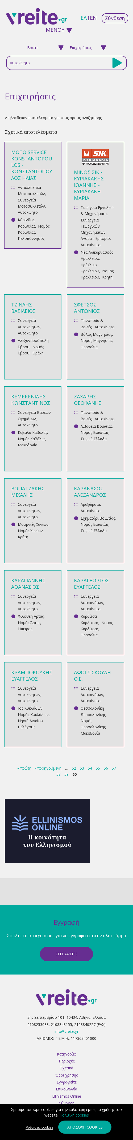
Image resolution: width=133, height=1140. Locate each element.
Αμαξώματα (90, 504)
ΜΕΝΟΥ (55, 29)
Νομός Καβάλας (31, 438)
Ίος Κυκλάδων (30, 708)
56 (106, 768)
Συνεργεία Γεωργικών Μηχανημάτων (93, 226)
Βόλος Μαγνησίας (96, 334)
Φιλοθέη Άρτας (31, 616)
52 (74, 768)
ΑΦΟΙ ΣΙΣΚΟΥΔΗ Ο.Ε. (92, 675)
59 (66, 774)
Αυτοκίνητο (28, 212)
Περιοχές (66, 1061)
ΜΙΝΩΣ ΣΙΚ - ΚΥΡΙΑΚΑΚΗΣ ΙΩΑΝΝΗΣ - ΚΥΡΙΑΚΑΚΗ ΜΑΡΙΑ (89, 185)
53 (82, 768)
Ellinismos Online (66, 1096)
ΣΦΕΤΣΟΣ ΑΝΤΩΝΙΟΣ (87, 307)
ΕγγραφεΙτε (66, 953)
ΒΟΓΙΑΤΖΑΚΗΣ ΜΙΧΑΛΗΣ (27, 491)
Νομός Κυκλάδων (33, 714)
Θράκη (38, 352)
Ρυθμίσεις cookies (39, 1128)
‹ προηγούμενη (48, 768)
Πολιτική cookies (74, 1115)
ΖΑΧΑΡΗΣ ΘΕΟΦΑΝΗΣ (88, 399)
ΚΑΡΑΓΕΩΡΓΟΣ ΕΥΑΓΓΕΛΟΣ (91, 583)
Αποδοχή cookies (85, 1127)
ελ (84, 17)
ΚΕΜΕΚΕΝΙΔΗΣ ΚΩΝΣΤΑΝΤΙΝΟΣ (30, 399)
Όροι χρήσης (66, 1075)
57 (114, 768)
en (93, 17)
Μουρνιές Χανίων (33, 524)
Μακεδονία (27, 444)
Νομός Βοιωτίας (95, 432)
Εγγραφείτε (67, 1082)
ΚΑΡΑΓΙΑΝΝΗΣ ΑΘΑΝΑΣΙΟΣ (28, 583)
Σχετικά (66, 1067)
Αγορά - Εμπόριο (95, 238)
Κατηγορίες (66, 1054)
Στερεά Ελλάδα (94, 438)
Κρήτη (107, 277)
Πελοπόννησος (31, 238)
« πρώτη (24, 768)
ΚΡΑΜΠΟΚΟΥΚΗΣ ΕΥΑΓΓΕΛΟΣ (31, 675)
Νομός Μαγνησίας (96, 340)
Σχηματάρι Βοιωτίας (98, 518)
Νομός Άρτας (29, 622)
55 (98, 768)
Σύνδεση (115, 18)
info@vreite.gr (66, 1031)
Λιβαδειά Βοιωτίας (96, 426)
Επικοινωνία (66, 1089)
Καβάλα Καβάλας (32, 432)
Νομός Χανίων (30, 530)
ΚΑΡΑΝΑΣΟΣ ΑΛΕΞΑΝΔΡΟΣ (90, 491)
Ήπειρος (25, 628)
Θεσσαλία (89, 346)
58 (58, 774)
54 (90, 768)
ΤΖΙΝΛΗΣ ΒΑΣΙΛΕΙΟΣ (23, 307)
